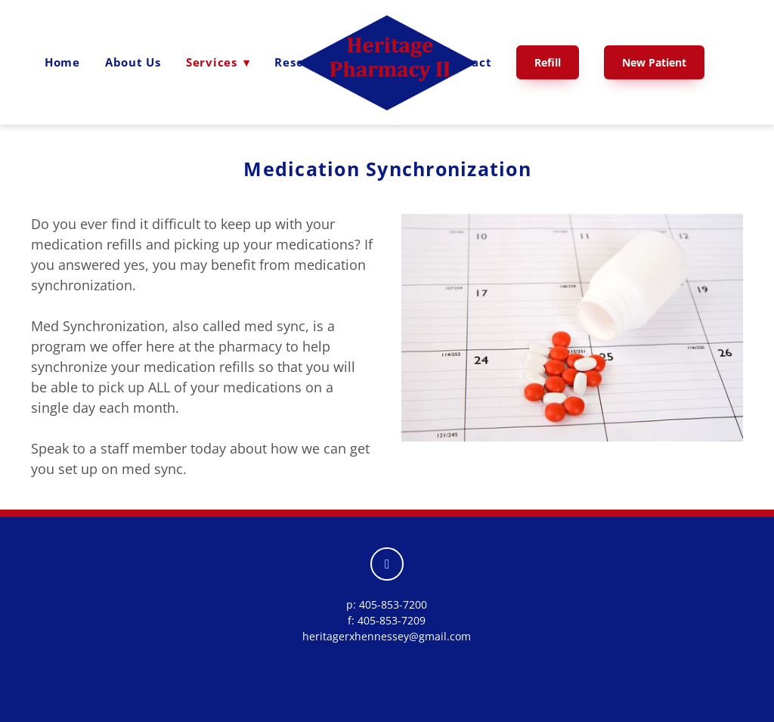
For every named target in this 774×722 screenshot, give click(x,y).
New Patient (654, 62)
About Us (133, 62)
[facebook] (387, 564)
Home (62, 62)
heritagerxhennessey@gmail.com (386, 636)
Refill (547, 62)
